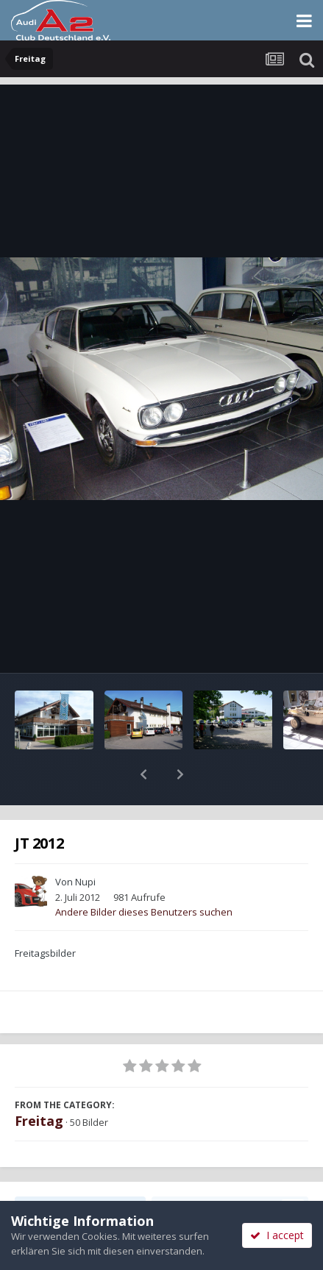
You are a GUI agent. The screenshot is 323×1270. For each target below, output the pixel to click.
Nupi (85, 843)
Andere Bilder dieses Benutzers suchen (144, 873)
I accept (277, 1235)
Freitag (39, 1082)
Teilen (80, 1170)
